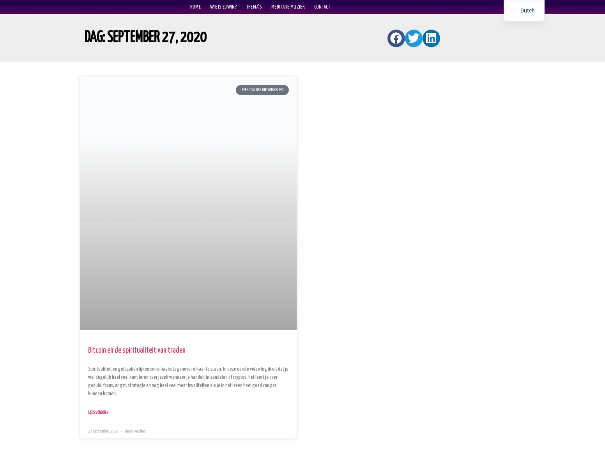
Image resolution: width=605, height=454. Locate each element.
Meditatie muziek (288, 7)
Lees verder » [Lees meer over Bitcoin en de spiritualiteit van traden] (98, 412)
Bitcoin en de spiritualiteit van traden (137, 350)
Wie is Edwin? (223, 7)
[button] (396, 38)
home (195, 7)
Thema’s (254, 7)
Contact (322, 7)
